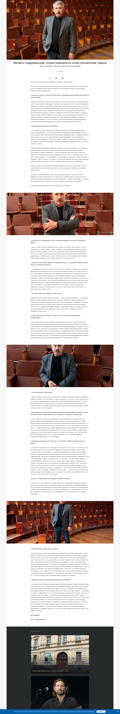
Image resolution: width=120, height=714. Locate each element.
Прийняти (101, 711)
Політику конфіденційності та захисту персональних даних (78, 711)
